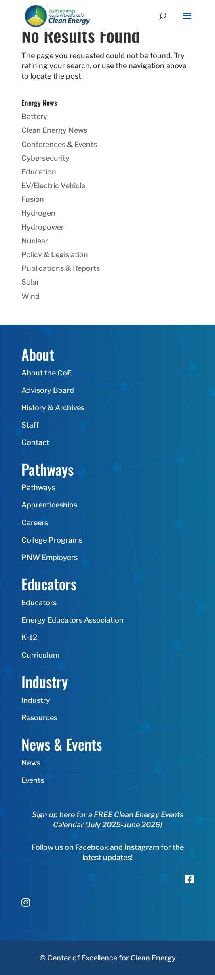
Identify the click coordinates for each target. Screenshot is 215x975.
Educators (39, 602)
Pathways (38, 487)
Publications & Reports (60, 268)
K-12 (29, 637)
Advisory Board (47, 390)
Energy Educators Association (72, 620)
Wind (30, 296)
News (30, 763)
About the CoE (46, 373)
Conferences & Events (59, 144)
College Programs (51, 540)
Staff (30, 425)
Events (32, 780)
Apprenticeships (49, 505)
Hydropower (42, 227)
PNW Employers (49, 557)
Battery (34, 116)
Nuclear (34, 241)
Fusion (32, 199)
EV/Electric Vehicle (53, 185)
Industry (35, 700)
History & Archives (52, 407)
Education (38, 172)
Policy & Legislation (54, 254)
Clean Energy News (54, 130)
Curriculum (40, 655)
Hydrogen (38, 213)
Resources (39, 717)
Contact (35, 442)
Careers (34, 522)
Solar (30, 282)
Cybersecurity (45, 158)
